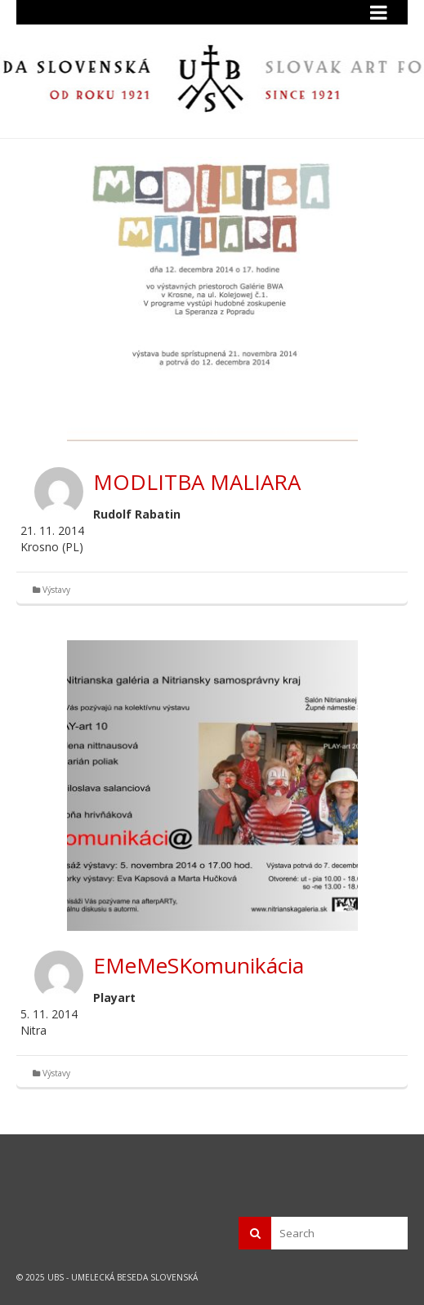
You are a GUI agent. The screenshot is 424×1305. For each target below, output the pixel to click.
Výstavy (56, 589)
